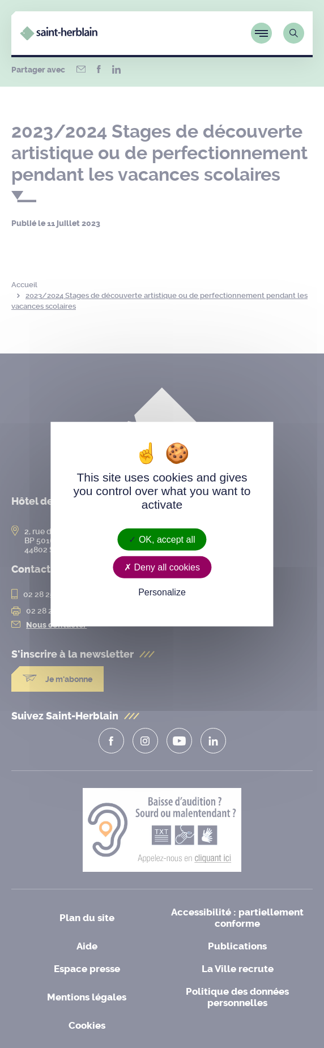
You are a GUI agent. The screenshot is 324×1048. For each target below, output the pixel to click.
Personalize (162, 592)
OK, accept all (162, 539)
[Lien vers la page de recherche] (293, 33)
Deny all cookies (162, 567)
